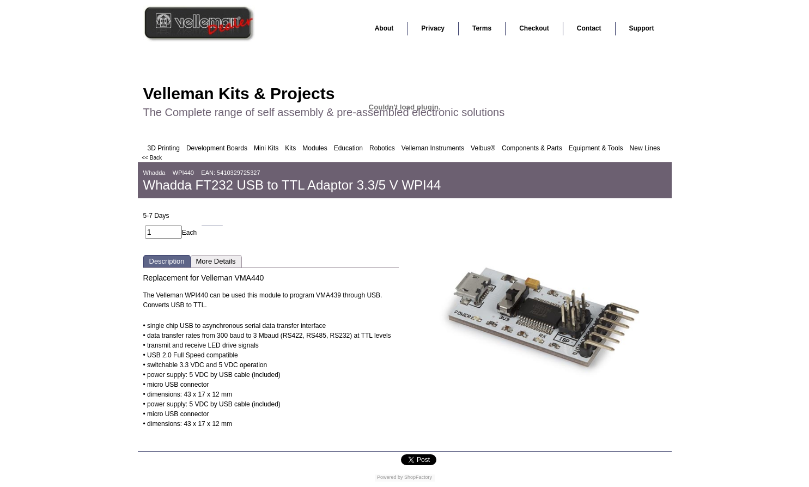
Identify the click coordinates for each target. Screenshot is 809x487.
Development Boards (216, 148)
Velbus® (483, 148)
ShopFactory (418, 477)
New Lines (645, 148)
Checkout (534, 28)
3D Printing (164, 148)
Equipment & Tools (596, 148)
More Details (216, 261)
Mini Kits (266, 148)
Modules (314, 148)
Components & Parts (532, 148)
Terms (481, 28)
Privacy (433, 28)
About (384, 28)
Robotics (382, 148)
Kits (290, 148)
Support (641, 28)
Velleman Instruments (433, 148)
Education (348, 148)
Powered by (390, 477)
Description (167, 261)
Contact (589, 28)
